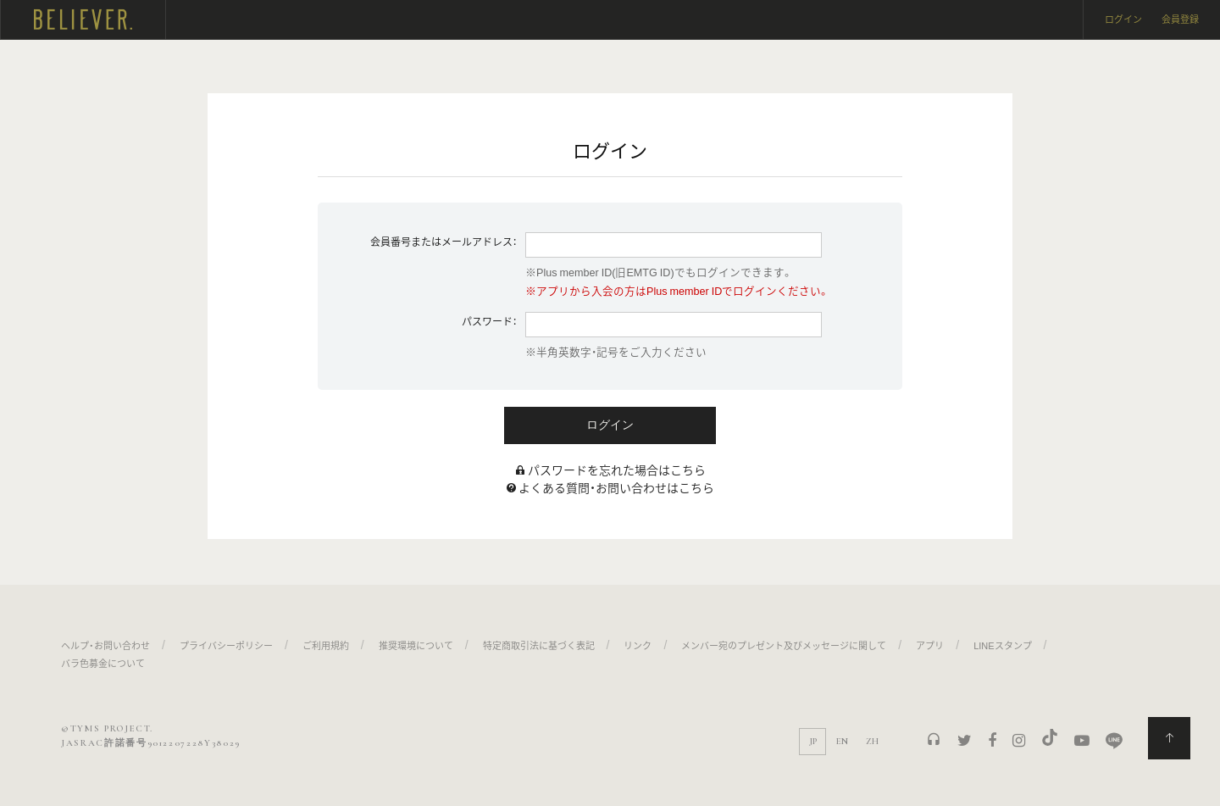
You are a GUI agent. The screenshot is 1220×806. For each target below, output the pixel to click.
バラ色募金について (103, 663)
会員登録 (1180, 19)
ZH (872, 741)
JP (813, 741)
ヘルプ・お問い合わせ (105, 645)
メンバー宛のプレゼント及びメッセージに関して (783, 645)
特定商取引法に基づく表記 (539, 645)
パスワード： (489, 321)
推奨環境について (416, 645)
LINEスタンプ (1002, 645)
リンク (638, 645)
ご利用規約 (325, 645)
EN (842, 741)
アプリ (930, 645)
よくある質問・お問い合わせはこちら (616, 487)
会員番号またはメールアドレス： (443, 241)
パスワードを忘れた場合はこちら (617, 469)
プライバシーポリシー (226, 645)
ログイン (1123, 19)
